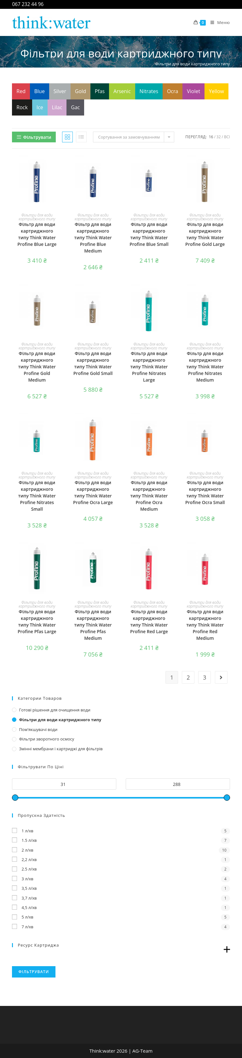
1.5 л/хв (29, 840)
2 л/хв (27, 850)
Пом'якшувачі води (38, 729)
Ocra (172, 91)
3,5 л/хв (29, 888)
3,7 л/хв (29, 898)
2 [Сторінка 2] (188, 677)
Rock (22, 107)
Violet (193, 91)
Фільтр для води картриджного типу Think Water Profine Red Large (149, 621)
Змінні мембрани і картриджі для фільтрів (60, 749)
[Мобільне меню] (218, 22)
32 (218, 137)
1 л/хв (27, 831)
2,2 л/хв (29, 859)
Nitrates (149, 91)
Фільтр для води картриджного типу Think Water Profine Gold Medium (37, 366)
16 (211, 137)
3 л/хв (27, 879)
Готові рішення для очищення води (54, 710)
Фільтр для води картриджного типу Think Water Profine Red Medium (205, 625)
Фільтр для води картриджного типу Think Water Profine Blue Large (36, 234)
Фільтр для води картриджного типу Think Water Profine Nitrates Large (149, 366)
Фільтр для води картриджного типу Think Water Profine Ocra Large (93, 492)
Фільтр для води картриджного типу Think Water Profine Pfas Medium (93, 625)
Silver (60, 91)
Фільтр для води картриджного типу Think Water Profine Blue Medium (93, 237)
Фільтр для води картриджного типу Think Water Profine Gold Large (205, 234)
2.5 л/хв (29, 869)
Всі (227, 137)
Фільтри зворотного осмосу (46, 739)
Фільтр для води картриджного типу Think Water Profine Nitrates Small (37, 495)
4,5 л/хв (29, 907)
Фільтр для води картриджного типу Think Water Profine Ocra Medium (149, 495)
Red (21, 91)
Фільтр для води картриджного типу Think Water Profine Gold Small (93, 363)
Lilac (57, 107)
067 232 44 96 (27, 4)
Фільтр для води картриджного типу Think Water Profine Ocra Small (205, 492)
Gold (80, 91)
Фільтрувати (33, 971)
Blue (39, 91)
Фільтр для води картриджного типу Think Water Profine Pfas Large (37, 621)
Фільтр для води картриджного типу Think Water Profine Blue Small (149, 234)
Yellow (216, 91)
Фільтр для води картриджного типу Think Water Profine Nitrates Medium (205, 366)
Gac (75, 107)
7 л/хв (27, 927)
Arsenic (122, 91)
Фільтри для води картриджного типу (37, 217)
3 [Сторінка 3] (204, 677)
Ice (40, 107)
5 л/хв (27, 917)
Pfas (100, 91)
